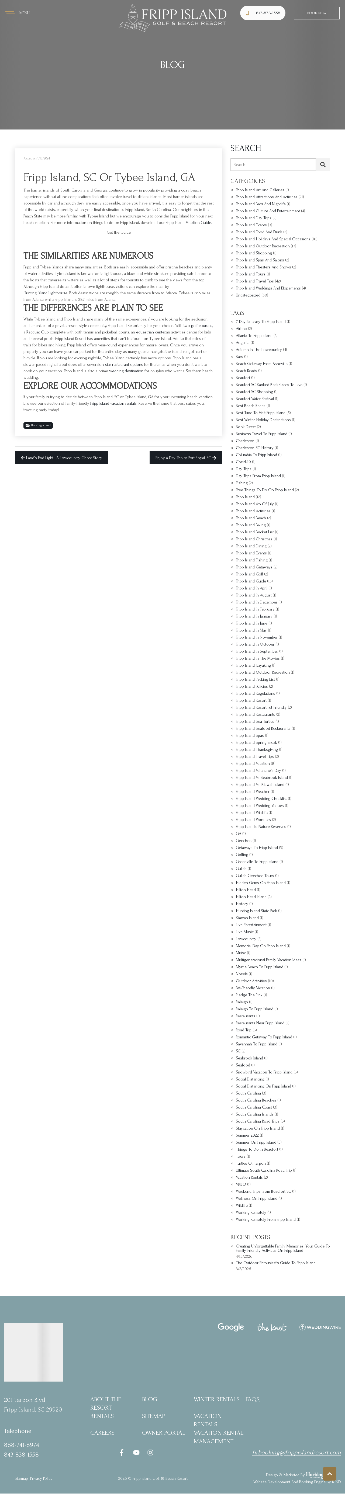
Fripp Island (245, 497)
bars (239, 356)
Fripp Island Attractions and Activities (267, 197)
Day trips (243, 469)
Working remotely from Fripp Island (266, 1219)
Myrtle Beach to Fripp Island (259, 967)
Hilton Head (246, 890)
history (242, 904)
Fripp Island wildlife (252, 812)
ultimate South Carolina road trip (264, 1170)
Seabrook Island (249, 1058)
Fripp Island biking (251, 525)
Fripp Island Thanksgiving (257, 749)
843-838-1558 (21, 1454)
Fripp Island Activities (253, 511)
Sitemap (153, 1416)
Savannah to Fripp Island (256, 1044)
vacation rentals (249, 1177)
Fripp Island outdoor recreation (263, 672)
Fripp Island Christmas (254, 539)
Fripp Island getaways (254, 567)
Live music (245, 932)
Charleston (245, 441)
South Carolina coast (254, 1107)
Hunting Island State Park (256, 911)
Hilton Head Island (251, 897)
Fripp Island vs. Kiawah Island (260, 784)
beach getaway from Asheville (262, 364)
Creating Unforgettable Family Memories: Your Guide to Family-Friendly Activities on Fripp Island (283, 1248)
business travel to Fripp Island (261, 434)
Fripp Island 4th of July (255, 504)
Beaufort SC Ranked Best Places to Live (269, 385)
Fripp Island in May (251, 630)
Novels (242, 974)
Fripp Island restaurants (255, 714)
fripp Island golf (249, 574)
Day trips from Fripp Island (258, 476)
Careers (102, 1432)
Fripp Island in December (256, 602)
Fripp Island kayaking (253, 665)
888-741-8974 (21, 1444)
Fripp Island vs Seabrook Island (262, 777)
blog (149, 1399)
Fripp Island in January (254, 616)
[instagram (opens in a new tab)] (150, 1452)
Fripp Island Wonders (253, 819)
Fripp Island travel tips (255, 756)
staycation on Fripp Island (258, 1128)
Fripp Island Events (251, 225)
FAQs (253, 1399)
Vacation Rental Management (219, 1437)
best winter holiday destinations (263, 420)
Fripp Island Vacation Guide (188, 222)
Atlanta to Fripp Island (254, 335)
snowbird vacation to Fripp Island (264, 1072)
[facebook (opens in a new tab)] (122, 1452)
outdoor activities (251, 981)
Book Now (316, 13)
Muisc (241, 953)
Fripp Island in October (255, 644)
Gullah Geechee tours (255, 876)
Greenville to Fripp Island (257, 862)
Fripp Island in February (255, 609)
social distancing (250, 1079)
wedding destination (126, 371)
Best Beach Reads (250, 406)
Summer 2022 (247, 1135)
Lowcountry (246, 939)
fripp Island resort (251, 700)
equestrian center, (151, 332)
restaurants (245, 1016)
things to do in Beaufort (257, 1149)
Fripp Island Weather (253, 791)
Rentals (102, 1416)
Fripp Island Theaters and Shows (263, 267)
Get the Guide (119, 232)
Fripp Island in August (254, 595)
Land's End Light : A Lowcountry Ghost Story (61, 457)
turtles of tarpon (251, 1163)
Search (239, 164)
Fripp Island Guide (251, 581)
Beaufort (243, 378)
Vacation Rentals (208, 1420)
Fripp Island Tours (250, 274)
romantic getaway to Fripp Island (264, 1037)
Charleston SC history (255, 448)
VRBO (241, 1184)
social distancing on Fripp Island (263, 1086)
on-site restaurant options (121, 364)
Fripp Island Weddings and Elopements (268, 288)
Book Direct (246, 427)
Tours (241, 1156)
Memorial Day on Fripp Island (261, 946)
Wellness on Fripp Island (256, 1198)
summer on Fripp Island (256, 1142)
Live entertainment (251, 925)
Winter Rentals (217, 1399)
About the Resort (105, 1403)
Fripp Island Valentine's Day (258, 770)
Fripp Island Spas (250, 735)
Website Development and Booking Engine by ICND (297, 1481)
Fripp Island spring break (256, 742)
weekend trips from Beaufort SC (263, 1191)
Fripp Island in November (257, 637)
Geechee (243, 840)
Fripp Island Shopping (254, 253)
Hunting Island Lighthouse (45, 293)
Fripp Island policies (252, 686)
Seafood (243, 1065)
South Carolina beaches (256, 1100)
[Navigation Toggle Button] (17, 13)
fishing (242, 483)
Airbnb (241, 328)
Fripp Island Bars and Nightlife (261, 204)
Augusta (243, 342)
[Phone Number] (263, 13)
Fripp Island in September (257, 651)
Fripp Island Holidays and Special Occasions (273, 239)
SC (238, 1051)
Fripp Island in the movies (258, 658)
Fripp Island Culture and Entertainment (268, 211)
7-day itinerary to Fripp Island (261, 321)
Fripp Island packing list (255, 679)
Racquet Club (37, 332)
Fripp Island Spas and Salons (260, 260)
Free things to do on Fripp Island (265, 490)
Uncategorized (38, 425)
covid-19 (243, 462)
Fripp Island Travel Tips (255, 281)
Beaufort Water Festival (255, 399)
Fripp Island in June (251, 623)
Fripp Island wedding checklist (261, 798)
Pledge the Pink (249, 995)
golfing (242, 855)
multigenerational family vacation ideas (268, 960)
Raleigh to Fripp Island (254, 1009)
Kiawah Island (247, 918)
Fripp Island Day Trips (253, 218)
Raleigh (242, 1002)
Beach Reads (246, 371)
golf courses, (202, 325)
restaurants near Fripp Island (260, 1023)
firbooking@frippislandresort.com (296, 1452)
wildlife (242, 1205)
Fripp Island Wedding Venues (260, 805)
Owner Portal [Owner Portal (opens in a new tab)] (163, 1432)
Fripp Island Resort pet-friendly (261, 707)
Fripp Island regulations (255, 693)
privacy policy (41, 1478)
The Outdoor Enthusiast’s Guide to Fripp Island (276, 1263)
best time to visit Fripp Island (260, 413)
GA (238, 833)
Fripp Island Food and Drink (259, 232)
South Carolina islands (255, 1114)
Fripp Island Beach (251, 518)
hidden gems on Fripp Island (261, 883)
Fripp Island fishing (252, 560)
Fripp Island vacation (253, 763)
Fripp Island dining (251, 546)
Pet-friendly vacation (253, 988)
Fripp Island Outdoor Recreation (263, 246)
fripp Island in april (251, 588)
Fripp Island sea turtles (255, 721)
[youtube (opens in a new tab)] (136, 1452)
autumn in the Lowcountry (259, 349)
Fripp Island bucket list (255, 532)
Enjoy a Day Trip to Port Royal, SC (186, 457)
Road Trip (243, 1030)
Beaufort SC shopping (254, 392)
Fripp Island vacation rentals (113, 403)
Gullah (241, 869)
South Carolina (248, 1093)
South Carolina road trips (258, 1121)
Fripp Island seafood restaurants (263, 728)
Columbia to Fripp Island (256, 455)
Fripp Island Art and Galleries (260, 190)
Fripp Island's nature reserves (261, 826)
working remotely (251, 1212)
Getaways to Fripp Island (257, 848)
